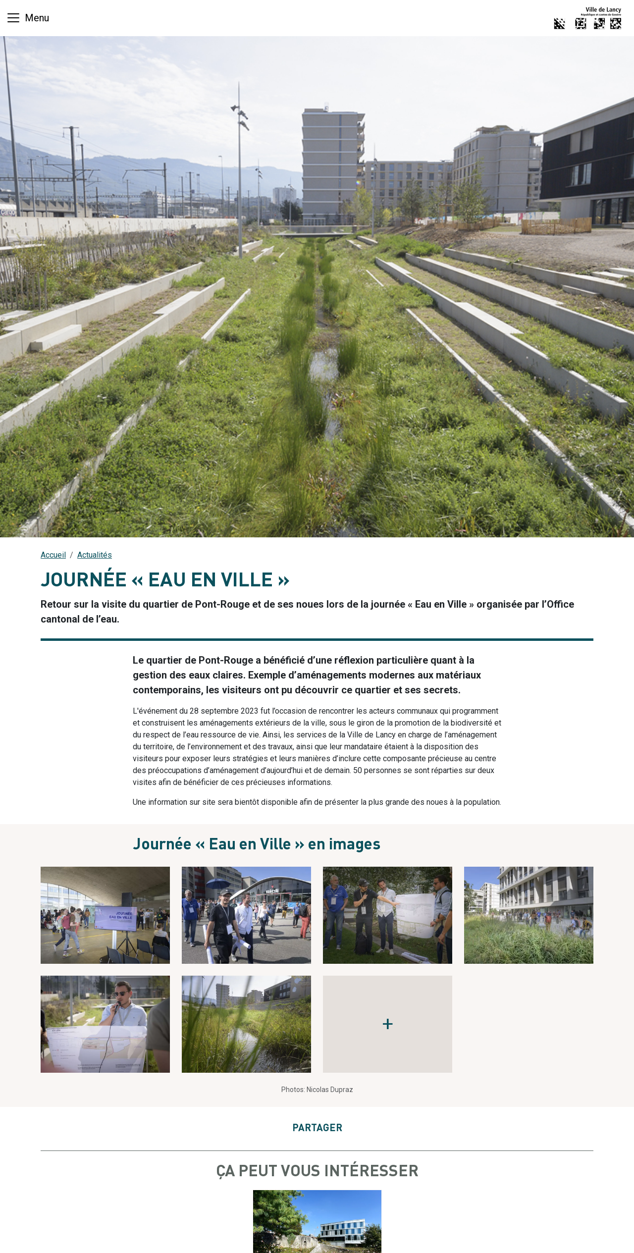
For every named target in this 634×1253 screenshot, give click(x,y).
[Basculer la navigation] (27, 17)
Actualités (94, 555)
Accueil (53, 555)
